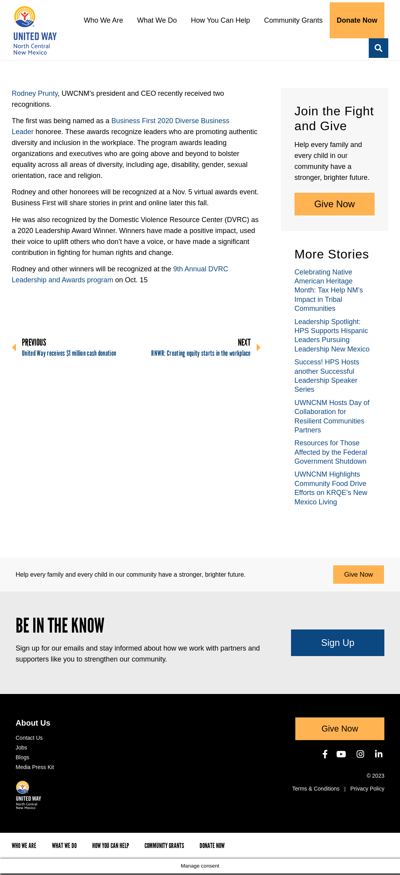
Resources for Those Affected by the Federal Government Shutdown (331, 452)
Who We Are (103, 20)
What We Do (157, 20)
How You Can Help (220, 20)
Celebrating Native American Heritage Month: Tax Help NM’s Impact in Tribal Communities (329, 290)
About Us (33, 724)
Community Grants (293, 20)
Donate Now (357, 20)
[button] (378, 48)
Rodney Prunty (35, 93)
